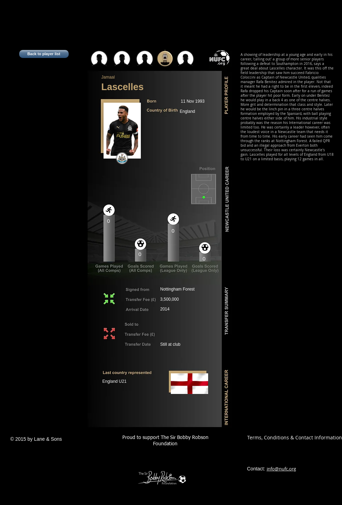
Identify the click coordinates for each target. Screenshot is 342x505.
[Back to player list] (44, 54)
